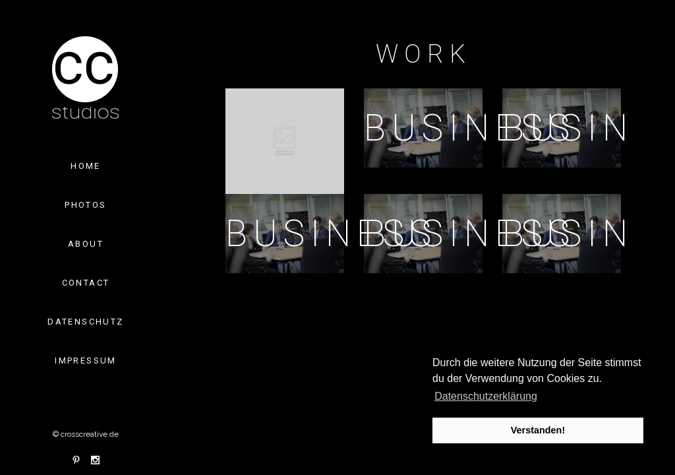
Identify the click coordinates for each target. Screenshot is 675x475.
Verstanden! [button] (538, 430)
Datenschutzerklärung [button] (485, 396)
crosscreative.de (90, 434)
